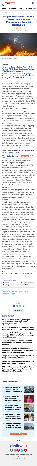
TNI (13, 295)
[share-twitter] (17, 306)
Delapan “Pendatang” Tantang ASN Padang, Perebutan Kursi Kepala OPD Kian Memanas (13, 426)
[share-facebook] (14, 306)
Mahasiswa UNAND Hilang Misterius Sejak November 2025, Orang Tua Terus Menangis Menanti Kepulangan (13, 408)
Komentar (18, 310)
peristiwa (6, 295)
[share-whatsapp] (20, 306)
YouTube (27, 451)
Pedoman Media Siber (26, 454)
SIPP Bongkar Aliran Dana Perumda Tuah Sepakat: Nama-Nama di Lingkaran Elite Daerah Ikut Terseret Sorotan (13, 417)
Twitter (22, 451)
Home (4, 8)
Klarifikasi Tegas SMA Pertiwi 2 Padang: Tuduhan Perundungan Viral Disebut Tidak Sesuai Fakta (13, 389)
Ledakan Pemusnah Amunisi (20, 291)
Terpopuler (12, 8)
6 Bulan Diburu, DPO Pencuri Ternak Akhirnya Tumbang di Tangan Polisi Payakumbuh (13, 398)
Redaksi (7, 454)
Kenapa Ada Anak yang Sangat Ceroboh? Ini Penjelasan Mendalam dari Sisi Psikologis (18, 284)
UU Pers (18, 457)
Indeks (20, 8)
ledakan (5, 291)
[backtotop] (18, 441)
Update (25, 156)
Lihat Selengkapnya (18, 434)
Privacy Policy (14, 454)
